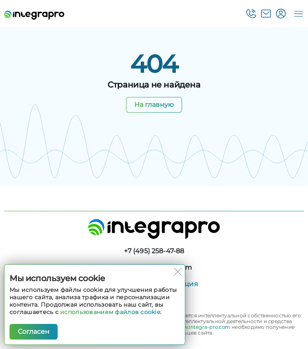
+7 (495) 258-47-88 (154, 251)
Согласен (33, 331)
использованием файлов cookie (110, 312)
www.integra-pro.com (202, 327)
